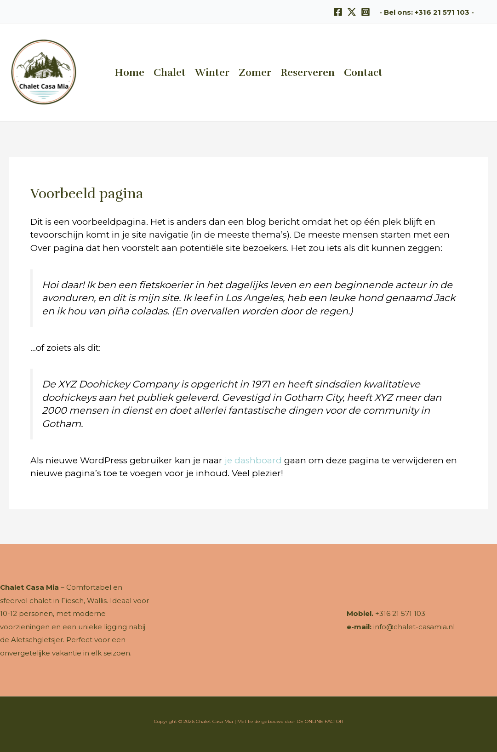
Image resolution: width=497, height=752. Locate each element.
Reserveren (307, 72)
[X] (351, 12)
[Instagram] (365, 12)
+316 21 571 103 (442, 12)
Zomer (255, 72)
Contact (363, 72)
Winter (212, 72)
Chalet (170, 72)
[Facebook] (338, 12)
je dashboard (253, 460)
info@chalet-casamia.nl (414, 626)
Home (129, 72)
